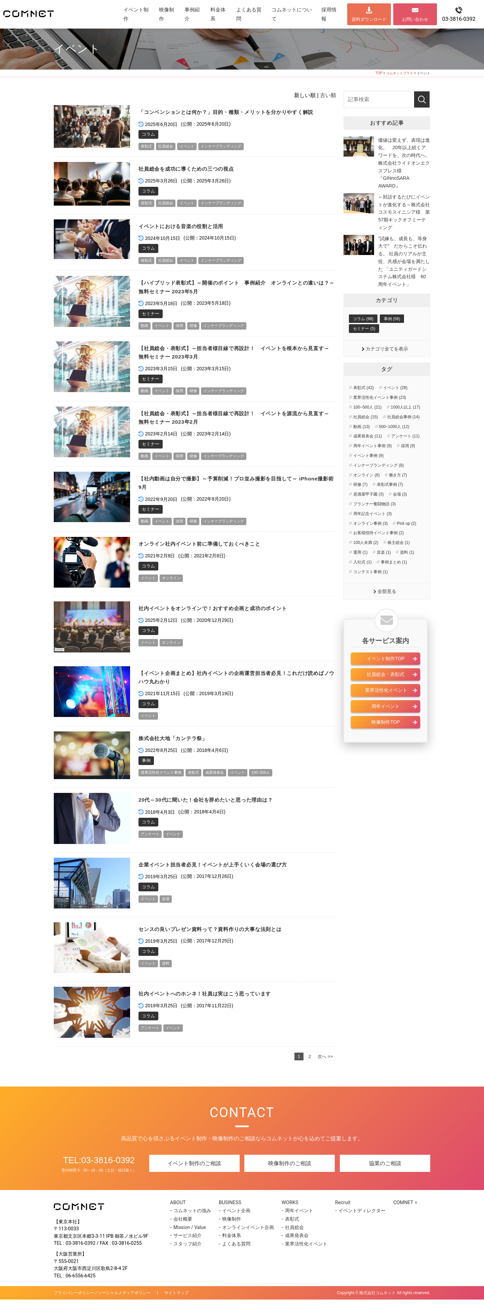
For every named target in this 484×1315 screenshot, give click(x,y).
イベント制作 (136, 14)
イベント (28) (395, 404)
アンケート (152, 848)
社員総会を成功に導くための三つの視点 (192, 178)
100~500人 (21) (367, 423)
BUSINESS (232, 1217)
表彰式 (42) (363, 404)
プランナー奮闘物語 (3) (374, 520)
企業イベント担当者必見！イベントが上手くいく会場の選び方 (222, 879)
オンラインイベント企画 (247, 1242)
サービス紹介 (187, 1250)
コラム (148, 142)
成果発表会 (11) (367, 452)
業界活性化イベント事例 (165, 787)
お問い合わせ (415, 19)
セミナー (150, 324)
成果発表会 (226, 787)
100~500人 (277, 787)
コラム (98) (363, 334)
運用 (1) (360, 568)
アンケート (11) (405, 452)
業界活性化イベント (385, 707)
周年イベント (385, 723)
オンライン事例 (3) (370, 539)
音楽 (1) (384, 568)
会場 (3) (400, 510)
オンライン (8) (366, 491)
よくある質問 (248, 14)
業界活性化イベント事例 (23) (379, 414)
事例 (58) (392, 334)
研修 (199, 336)
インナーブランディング (232, 155)
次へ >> (325, 1071)
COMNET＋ (404, 1217)
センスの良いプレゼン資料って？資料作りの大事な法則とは (219, 943)
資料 (169, 978)
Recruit (341, 1217)
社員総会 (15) (365, 433)
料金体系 (218, 14)
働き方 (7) (398, 491)
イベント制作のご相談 (194, 1179)
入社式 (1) (362, 578)
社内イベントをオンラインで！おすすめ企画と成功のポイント (222, 622)
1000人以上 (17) (405, 423)
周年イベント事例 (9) (372, 462)
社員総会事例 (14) (403, 433)
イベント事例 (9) (368, 472)
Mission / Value (189, 1242)
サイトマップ (176, 1308)
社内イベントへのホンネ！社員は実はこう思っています (213, 1008)
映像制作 (166, 14)
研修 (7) (360, 501)
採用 (184, 336)
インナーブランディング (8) (378, 481)
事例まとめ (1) (394, 578)
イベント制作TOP (386, 675)
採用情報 (328, 14)
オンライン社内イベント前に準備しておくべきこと (207, 557)
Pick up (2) (406, 539)
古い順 (328, 95)
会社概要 (182, 1234)
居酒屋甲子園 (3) (368, 510)
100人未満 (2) (365, 559)
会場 (169, 913)
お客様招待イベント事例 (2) (378, 549)
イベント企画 (235, 1226)
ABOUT (180, 1217)
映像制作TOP (385, 739)
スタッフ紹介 (187, 1259)
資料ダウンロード (369, 19)
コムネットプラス (399, 73)
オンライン (176, 592)
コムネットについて (292, 14)
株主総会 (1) (399, 559)
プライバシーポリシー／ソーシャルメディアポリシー (102, 1308)
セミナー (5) (364, 344)
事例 (146, 774)
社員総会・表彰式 (385, 691)
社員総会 (169, 155)
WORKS (289, 1217)
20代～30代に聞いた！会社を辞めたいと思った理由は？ (214, 814)
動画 (145, 336)
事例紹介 (192, 14)
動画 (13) (361, 442)
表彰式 (147, 155)
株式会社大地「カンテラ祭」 (177, 753)
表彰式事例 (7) (390, 501)
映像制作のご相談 (289, 1179)
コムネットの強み (192, 1226)
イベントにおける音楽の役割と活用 (186, 235)
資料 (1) (407, 568)
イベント (193, 155)
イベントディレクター (358, 1226)
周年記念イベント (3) (372, 529)
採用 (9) (408, 462)
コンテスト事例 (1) (370, 588)
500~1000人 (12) (394, 442)
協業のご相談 (385, 1179)
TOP (378, 73)
